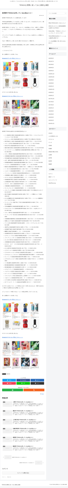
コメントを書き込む (23, 474)
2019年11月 (51, 73)
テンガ (50, 142)
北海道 (50, 145)
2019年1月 (51, 86)
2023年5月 (51, 58)
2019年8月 (51, 83)
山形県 (50, 154)
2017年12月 (51, 98)
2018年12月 (51, 89)
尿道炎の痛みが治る (53, 151)
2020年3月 (51, 67)
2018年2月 (51, 92)
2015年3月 (51, 117)
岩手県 (50, 158)
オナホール (51, 139)
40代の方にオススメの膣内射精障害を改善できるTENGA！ (57, 27)
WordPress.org (52, 183)
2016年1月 (51, 108)
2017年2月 (51, 104)
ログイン (51, 173)
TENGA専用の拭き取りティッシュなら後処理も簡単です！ (57, 37)
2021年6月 (51, 64)
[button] (37, 383)
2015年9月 (51, 111)
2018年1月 (51, 95)
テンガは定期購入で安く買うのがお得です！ (57, 42)
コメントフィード (53, 180)
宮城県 (50, 148)
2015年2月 (51, 120)
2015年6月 (51, 114)
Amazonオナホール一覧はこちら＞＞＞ (12, 96)
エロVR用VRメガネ (53, 136)
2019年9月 (51, 80)
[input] (57, 13)
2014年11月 (51, 123)
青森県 (50, 164)
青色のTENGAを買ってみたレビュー (57, 23)
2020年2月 (51, 70)
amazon (50, 133)
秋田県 (50, 161)
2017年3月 (51, 101)
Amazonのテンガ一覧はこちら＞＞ (11, 58)
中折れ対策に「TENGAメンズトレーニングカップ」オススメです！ (57, 32)
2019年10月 (51, 77)
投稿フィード (52, 177)
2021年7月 (51, 61)
